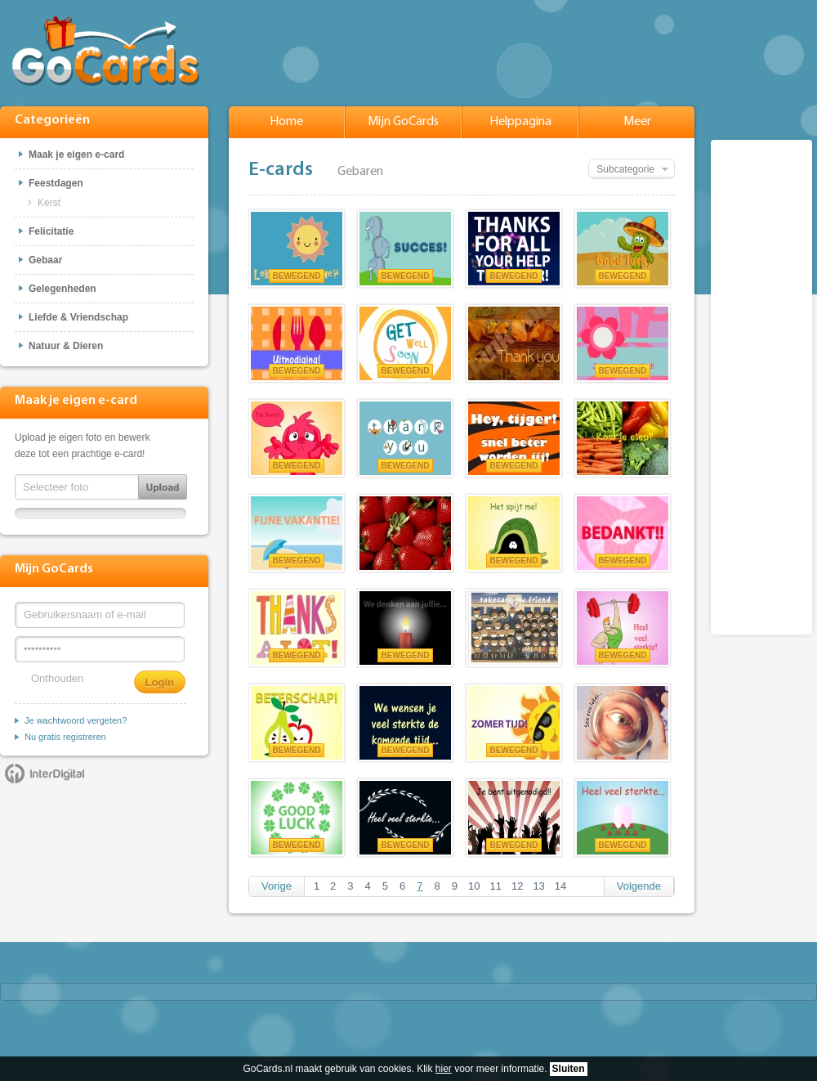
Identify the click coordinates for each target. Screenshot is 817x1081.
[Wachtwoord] (100, 649)
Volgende (639, 886)
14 (560, 886)
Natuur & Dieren (66, 346)
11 (495, 886)
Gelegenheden (62, 288)
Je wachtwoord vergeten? (76, 720)
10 (474, 886)
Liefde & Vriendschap (78, 317)
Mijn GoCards (403, 121)
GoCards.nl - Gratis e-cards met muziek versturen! (105, 51)
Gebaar (45, 260)
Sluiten (568, 1068)
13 (538, 886)
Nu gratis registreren (65, 737)
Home (286, 121)
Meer (637, 121)
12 (517, 886)
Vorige (276, 886)
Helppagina (520, 121)
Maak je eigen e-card (76, 154)
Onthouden (57, 678)
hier (443, 1068)
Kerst (49, 203)
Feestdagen (56, 183)
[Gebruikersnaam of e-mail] (100, 615)
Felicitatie (51, 231)
